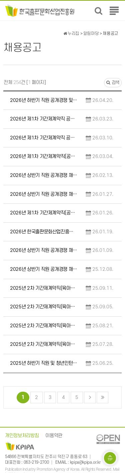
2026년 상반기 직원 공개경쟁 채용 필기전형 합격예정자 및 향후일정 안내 (43, 194)
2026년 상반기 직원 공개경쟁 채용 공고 (43, 269)
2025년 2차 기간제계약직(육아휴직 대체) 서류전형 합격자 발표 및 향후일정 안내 (43, 326)
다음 (90, 397)
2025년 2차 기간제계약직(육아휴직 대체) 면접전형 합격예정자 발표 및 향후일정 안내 (43, 307)
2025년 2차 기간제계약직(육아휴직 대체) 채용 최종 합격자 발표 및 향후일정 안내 (43, 288)
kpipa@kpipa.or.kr (85, 462)
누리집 (71, 33)
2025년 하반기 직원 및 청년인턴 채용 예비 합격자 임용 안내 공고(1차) (43, 363)
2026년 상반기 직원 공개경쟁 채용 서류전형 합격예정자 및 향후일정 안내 (43, 250)
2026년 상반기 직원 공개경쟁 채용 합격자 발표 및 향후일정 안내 (43, 175)
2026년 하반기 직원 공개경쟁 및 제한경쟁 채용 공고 (43, 100)
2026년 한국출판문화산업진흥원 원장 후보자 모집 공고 (43, 232)
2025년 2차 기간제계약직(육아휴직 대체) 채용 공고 (43, 344)
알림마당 (91, 33)
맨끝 (102, 397)
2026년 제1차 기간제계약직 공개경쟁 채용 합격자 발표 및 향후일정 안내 (43, 119)
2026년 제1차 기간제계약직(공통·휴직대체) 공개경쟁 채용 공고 (43, 213)
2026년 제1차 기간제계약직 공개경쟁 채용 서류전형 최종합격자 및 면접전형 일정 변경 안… (43, 138)
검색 (112, 82)
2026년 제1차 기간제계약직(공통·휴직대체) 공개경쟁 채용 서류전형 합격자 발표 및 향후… (43, 156)
